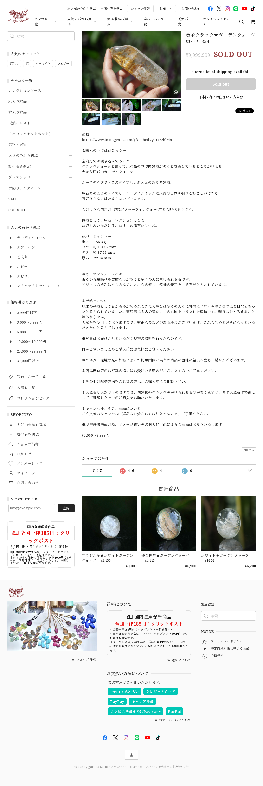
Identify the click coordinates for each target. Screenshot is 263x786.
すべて (97, 470)
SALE (12, 199)
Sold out (220, 84)
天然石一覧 (185, 21)
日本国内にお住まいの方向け (220, 97)
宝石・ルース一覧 (155, 21)
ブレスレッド (19, 177)
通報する (248, 450)
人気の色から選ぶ (83, 9)
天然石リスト (19, 123)
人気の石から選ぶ (82, 21)
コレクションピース (216, 21)
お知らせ (166, 9)
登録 (66, 508)
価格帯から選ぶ (120, 21)
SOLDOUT (17, 210)
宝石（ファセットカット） (30, 134)
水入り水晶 (17, 112)
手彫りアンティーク (24, 188)
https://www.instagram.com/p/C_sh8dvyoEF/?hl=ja (127, 139)
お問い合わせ (191, 9)
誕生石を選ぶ (113, 9)
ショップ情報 (140, 9)
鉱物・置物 (17, 145)
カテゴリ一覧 (46, 21)
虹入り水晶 (17, 101)
